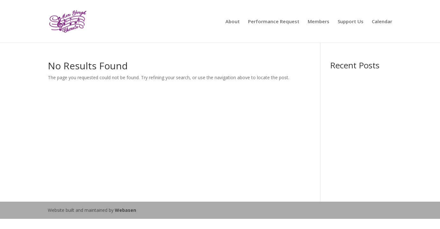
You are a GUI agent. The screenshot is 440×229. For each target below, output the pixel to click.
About (232, 21)
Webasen (125, 210)
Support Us (350, 21)
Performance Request (273, 21)
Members (318, 21)
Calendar (382, 21)
